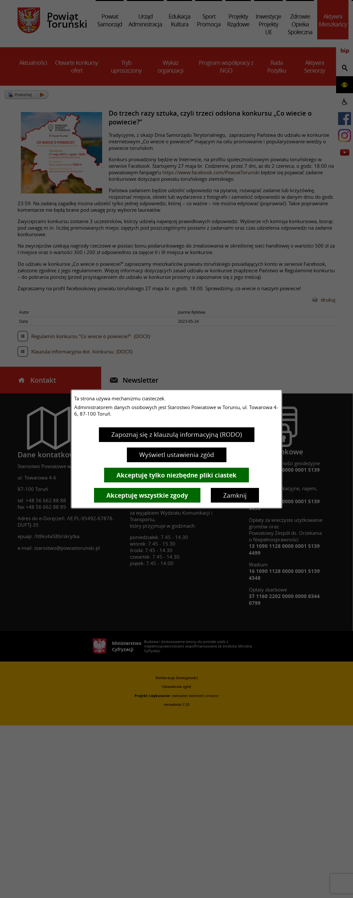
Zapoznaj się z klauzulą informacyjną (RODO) (176, 434)
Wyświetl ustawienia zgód (176, 454)
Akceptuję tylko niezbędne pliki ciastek (176, 475)
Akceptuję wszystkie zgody (147, 495)
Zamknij (235, 495)
